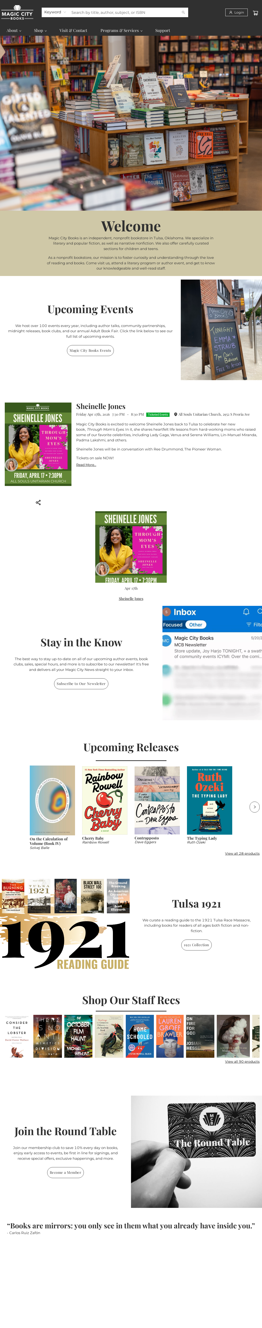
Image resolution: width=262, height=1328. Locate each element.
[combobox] (55, 12)
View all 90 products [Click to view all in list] (242, 1061)
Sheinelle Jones (131, 598)
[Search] (183, 12)
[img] (221, 330)
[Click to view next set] (255, 807)
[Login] (236, 12)
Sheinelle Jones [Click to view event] (101, 406)
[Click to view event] (38, 444)
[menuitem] (13, 30)
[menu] (131, 30)
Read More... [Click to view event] (86, 465)
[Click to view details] (52, 800)
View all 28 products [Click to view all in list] (242, 853)
